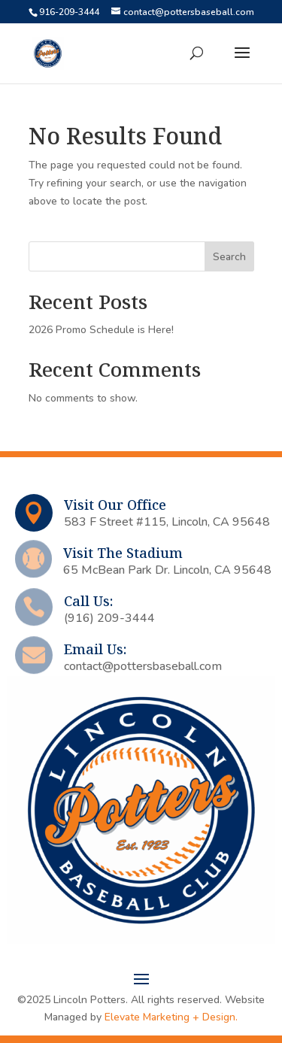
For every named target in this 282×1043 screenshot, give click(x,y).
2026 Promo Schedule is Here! (101, 330)
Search (229, 257)
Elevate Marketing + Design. (171, 1017)
